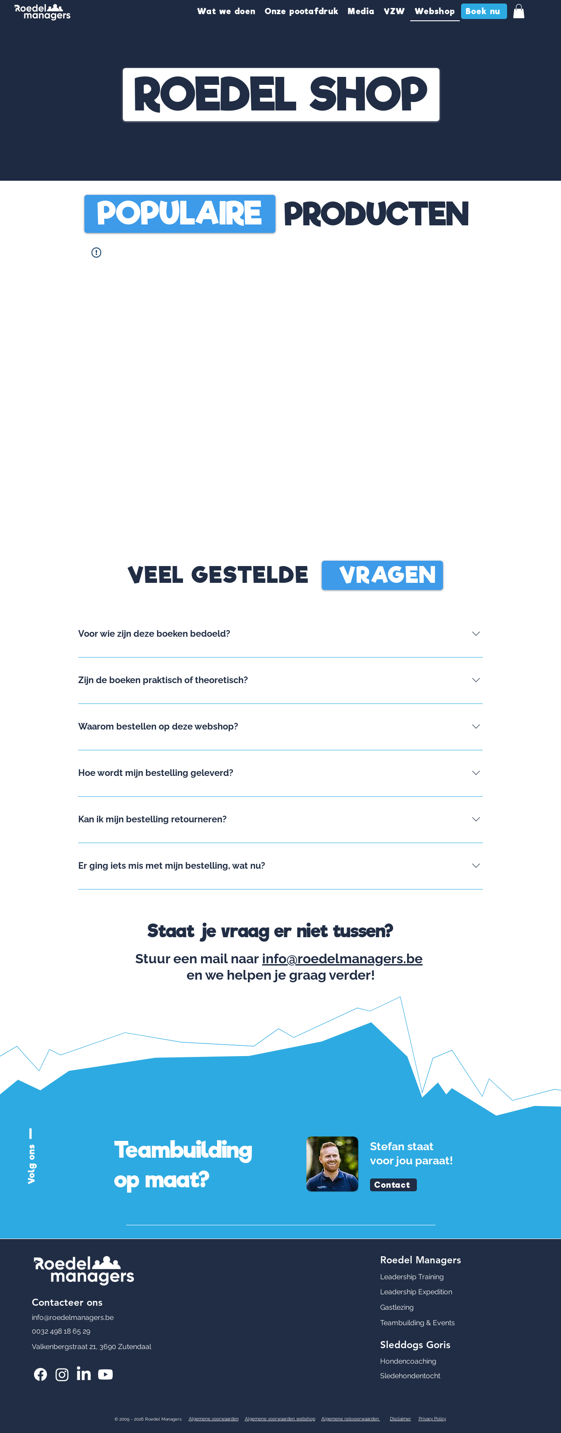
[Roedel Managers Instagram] (62, 1374)
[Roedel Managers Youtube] (105, 1374)
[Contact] (393, 1184)
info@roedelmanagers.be (342, 958)
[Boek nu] (484, 11)
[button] (226, 11)
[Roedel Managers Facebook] (40, 1374)
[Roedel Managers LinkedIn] (83, 1374)
